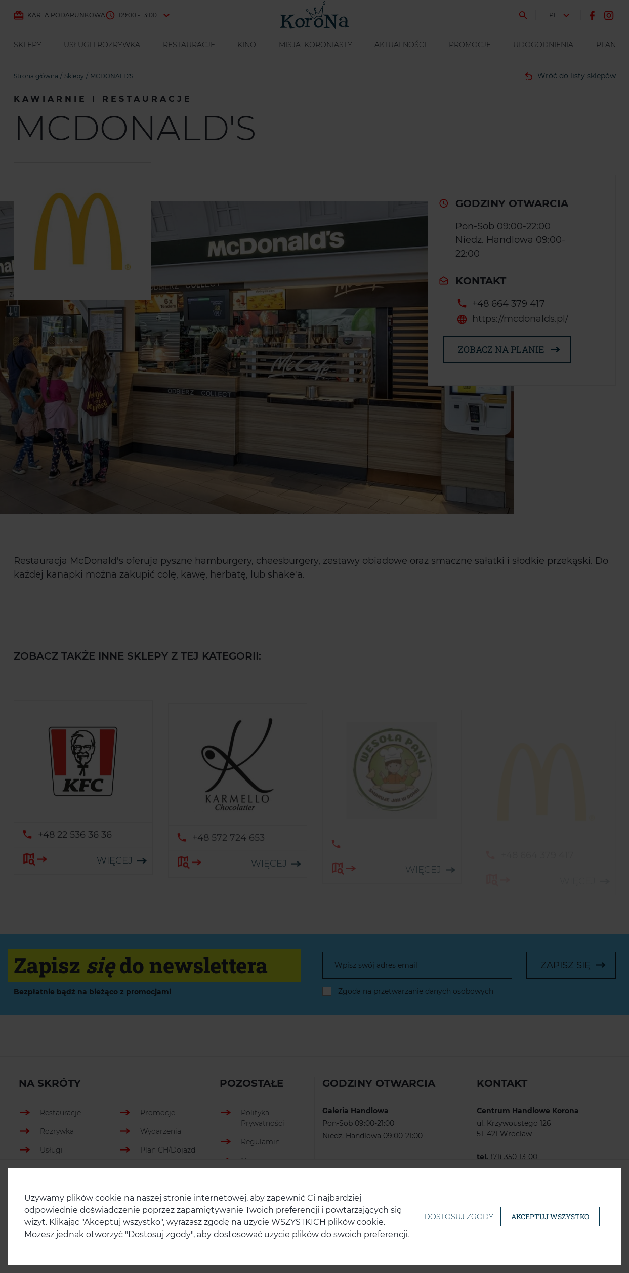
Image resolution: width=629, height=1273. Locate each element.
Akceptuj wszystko (550, 1216)
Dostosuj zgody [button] (458, 1216)
